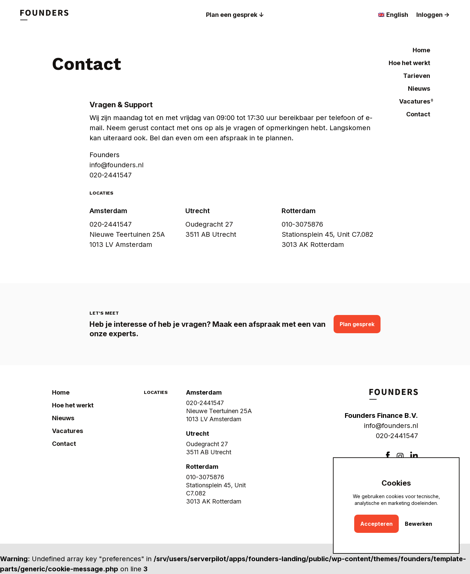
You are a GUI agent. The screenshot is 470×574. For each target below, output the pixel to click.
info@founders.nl (391, 426)
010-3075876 (302, 224)
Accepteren (376, 523)
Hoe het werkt (409, 62)
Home (421, 50)
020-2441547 (110, 175)
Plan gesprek (357, 324)
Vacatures (414, 101)
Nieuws (419, 88)
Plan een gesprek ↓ (235, 14)
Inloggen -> (433, 14)
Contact (418, 114)
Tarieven (416, 75)
